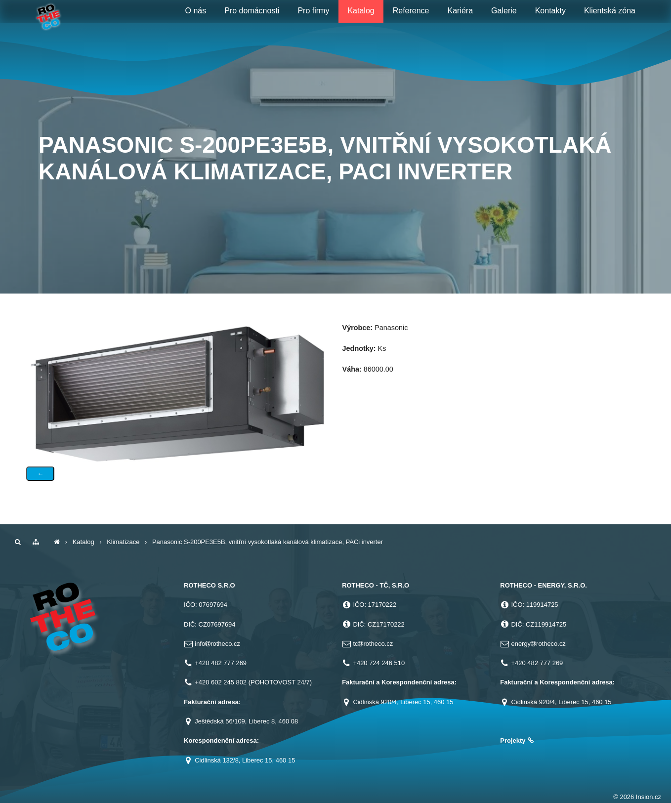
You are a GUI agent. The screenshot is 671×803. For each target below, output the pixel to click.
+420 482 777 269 (221, 663)
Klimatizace (123, 542)
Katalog (83, 542)
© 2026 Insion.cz (637, 797)
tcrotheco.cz (373, 643)
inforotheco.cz (217, 643)
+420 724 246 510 (379, 663)
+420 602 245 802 (221, 682)
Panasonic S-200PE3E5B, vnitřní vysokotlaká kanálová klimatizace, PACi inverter (267, 542)
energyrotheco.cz (538, 643)
